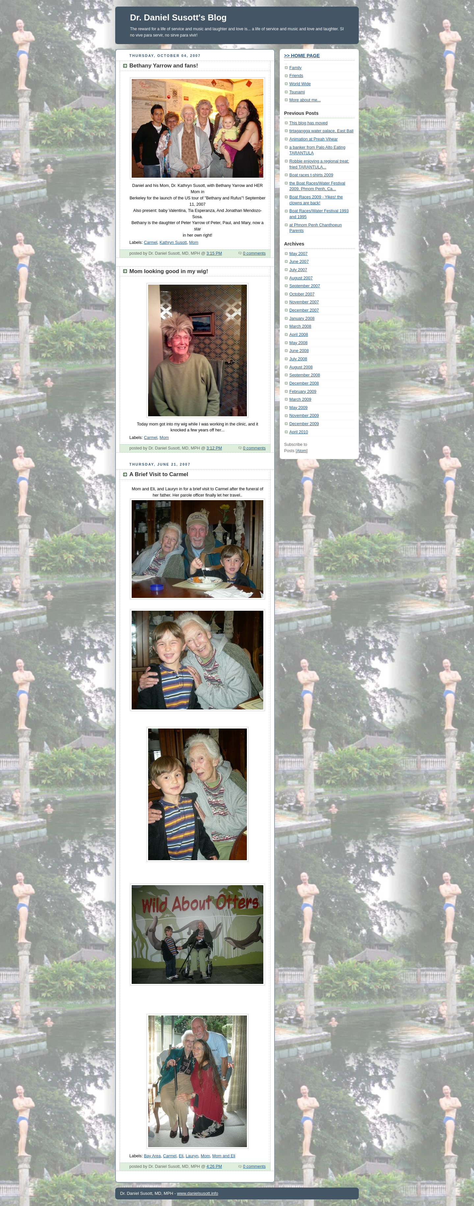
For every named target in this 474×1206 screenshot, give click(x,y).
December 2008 (304, 383)
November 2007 (304, 302)
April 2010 (298, 432)
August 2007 (301, 278)
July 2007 (298, 270)
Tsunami (297, 92)
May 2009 (298, 407)
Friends (296, 75)
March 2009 (300, 399)
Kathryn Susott (173, 242)
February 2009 (302, 391)
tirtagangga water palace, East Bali (321, 131)
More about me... (305, 100)
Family (295, 67)
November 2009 (304, 415)
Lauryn (192, 1156)
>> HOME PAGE (302, 55)
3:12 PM (214, 448)
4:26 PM (214, 1166)
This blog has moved (308, 123)
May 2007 (298, 253)
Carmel (150, 242)
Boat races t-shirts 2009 (311, 175)
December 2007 (304, 310)
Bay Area (152, 1156)
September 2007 (304, 286)
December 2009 (304, 424)
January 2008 (301, 318)
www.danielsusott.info (197, 1193)
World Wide (300, 84)
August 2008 (301, 367)
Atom (301, 451)
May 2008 (298, 343)
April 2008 (298, 334)
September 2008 (304, 375)
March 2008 (300, 326)
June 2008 (299, 350)
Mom (193, 242)
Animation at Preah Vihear (313, 139)
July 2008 (298, 359)
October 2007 (301, 294)
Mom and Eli (223, 1156)
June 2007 (299, 261)
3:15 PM (214, 253)
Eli (181, 1156)
